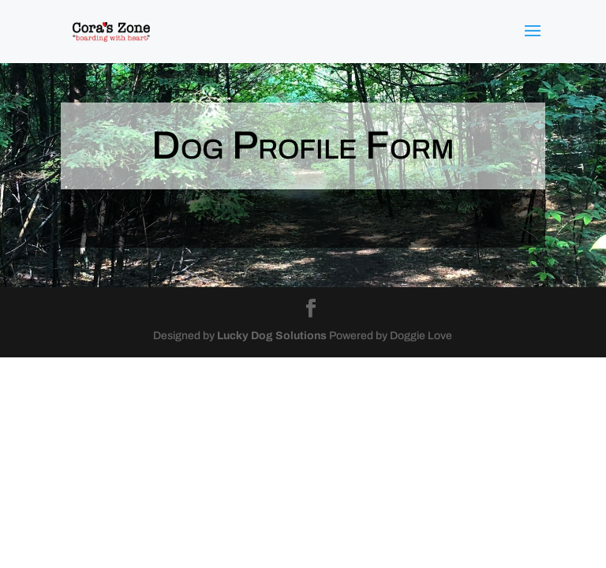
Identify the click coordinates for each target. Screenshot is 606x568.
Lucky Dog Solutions (272, 336)
